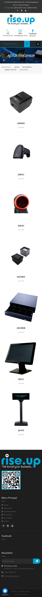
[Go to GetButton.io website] (5, 595)
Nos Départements (10, 512)
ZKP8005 (21, 123)
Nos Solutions (8, 515)
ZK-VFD (21, 430)
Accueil (16, 67)
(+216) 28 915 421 (10, 572)
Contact (6, 521)
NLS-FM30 (21, 277)
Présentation (8, 508)
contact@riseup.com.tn (11, 576)
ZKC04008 (21, 328)
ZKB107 (21, 226)
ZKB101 (21, 174)
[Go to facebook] (5, 590)
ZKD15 (21, 379)
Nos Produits (27, 67)
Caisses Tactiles (10, 70)
